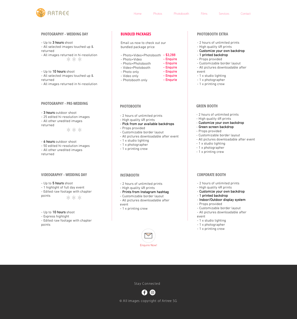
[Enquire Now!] (148, 245)
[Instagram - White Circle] (152, 292)
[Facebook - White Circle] (144, 292)
